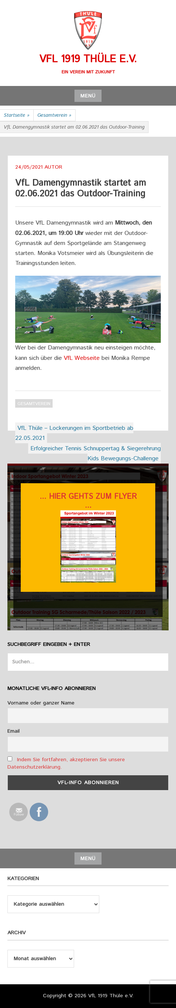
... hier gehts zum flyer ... (88, 501)
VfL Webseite (82, 358)
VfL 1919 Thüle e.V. (88, 59)
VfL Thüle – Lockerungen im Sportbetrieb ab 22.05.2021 (74, 433)
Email (13, 731)
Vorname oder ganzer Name (40, 703)
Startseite (17, 116)
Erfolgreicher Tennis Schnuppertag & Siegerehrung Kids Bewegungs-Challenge (95, 453)
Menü (88, 96)
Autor (53, 167)
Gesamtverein (54, 116)
